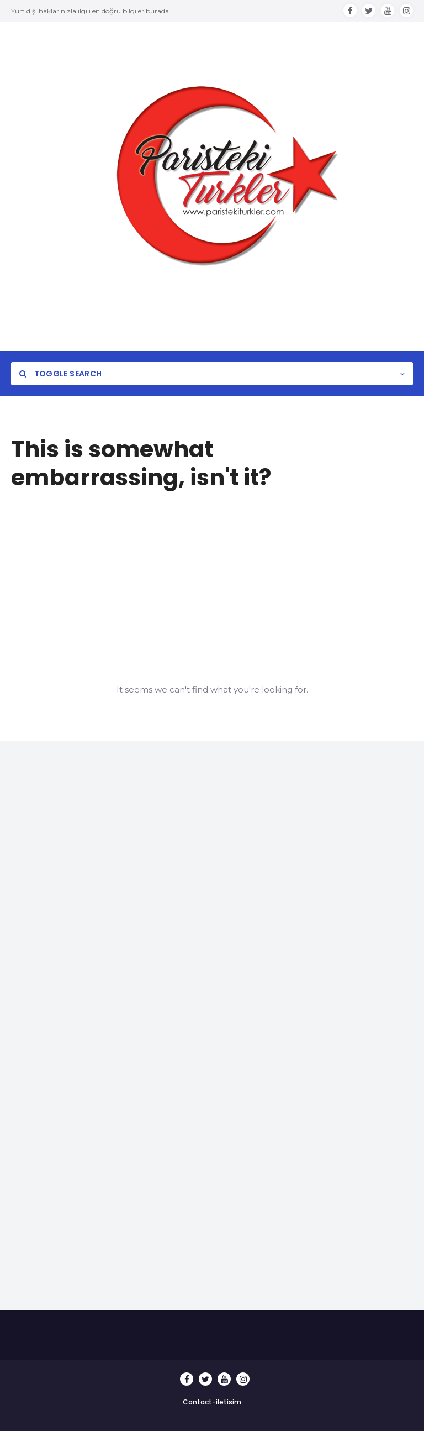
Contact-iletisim (212, 1402)
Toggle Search (60, 373)
